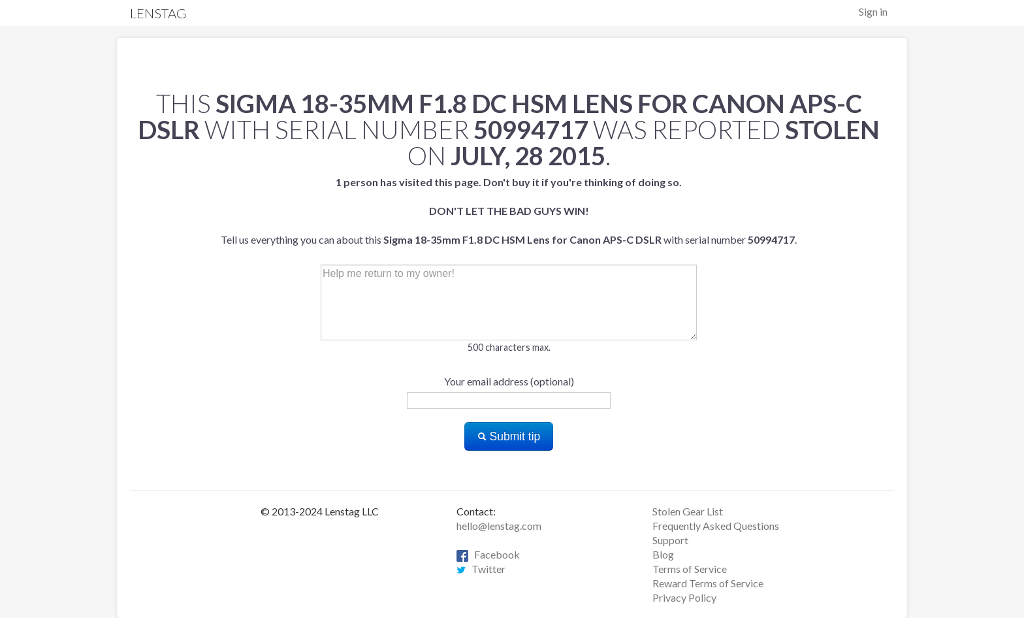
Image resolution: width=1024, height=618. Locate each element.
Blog (663, 554)
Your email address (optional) (509, 381)
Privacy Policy (684, 597)
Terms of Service (689, 568)
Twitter (480, 568)
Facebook (488, 554)
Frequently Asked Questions (715, 525)
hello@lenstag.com (498, 525)
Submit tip (509, 436)
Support (670, 540)
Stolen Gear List (687, 511)
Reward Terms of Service (707, 583)
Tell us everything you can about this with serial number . (509, 211)
